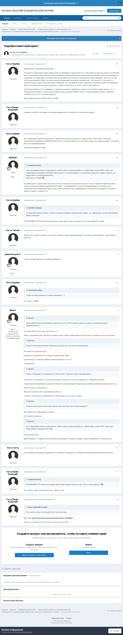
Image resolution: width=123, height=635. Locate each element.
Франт (13, 310)
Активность (18, 18)
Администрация (37, 24)
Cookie (68, 618)
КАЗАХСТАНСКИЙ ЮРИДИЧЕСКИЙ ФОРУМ (27, 10)
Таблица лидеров (32, 18)
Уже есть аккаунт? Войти (94, 11)
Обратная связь (58, 618)
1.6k (13, 329)
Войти (88, 553)
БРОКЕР (13, 157)
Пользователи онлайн (55, 24)
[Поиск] (93, 18)
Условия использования (23, 632)
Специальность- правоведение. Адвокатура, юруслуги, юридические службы (54, 55)
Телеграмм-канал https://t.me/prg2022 (60, 3)
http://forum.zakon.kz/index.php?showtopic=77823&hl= (52, 518)
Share (96, 53)
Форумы (5, 24)
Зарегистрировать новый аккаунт (34, 555)
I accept (115, 631)
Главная (7, 19)
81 (13, 177)
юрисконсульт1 (13, 254)
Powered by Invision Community (61, 623)
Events (14, 24)
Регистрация (114, 11)
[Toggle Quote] (27, 165)
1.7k (13, 273)
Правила (24, 24)
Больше (45, 18)
